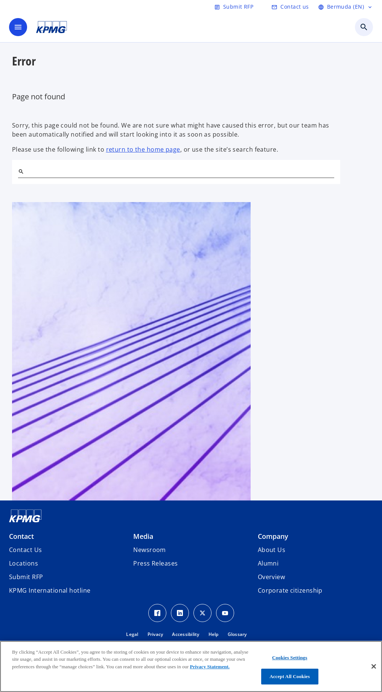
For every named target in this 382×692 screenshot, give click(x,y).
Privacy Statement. (210, 666)
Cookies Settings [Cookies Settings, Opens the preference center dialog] (289, 657)
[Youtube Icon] (225, 613)
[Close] (373, 666)
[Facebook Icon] (157, 613)
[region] (191, 666)
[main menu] (18, 27)
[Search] (21, 171)
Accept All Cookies (289, 676)
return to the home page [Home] (143, 149)
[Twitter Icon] (202, 613)
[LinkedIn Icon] (180, 613)
